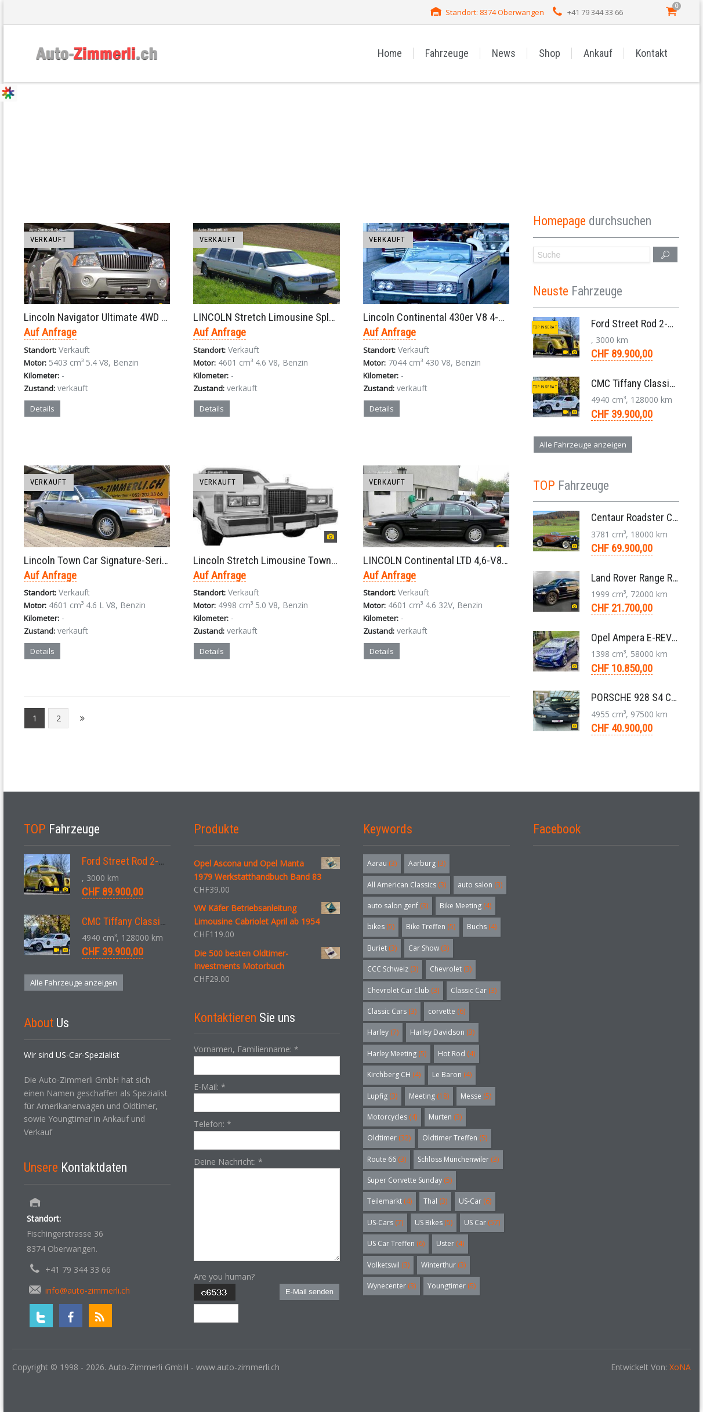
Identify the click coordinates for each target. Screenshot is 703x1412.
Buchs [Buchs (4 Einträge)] (482, 926)
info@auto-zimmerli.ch (87, 1290)
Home (390, 53)
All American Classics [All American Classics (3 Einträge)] (406, 885)
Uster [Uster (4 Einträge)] (450, 1243)
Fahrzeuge (447, 53)
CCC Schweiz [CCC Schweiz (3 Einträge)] (392, 969)
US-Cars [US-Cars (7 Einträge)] (385, 1222)
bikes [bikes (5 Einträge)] (380, 926)
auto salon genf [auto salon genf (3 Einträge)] (397, 906)
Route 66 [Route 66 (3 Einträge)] (386, 1159)
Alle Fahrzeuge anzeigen (582, 444)
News (504, 53)
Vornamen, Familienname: (246, 1049)
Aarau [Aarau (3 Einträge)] (382, 863)
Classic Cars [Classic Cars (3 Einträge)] (391, 1011)
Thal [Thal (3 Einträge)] (435, 1201)
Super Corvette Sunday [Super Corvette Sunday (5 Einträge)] (409, 1180)
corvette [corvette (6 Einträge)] (446, 1011)
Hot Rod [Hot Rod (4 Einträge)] (456, 1054)
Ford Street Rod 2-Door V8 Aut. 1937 (158, 861)
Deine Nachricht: (228, 1161)
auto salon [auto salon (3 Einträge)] (480, 885)
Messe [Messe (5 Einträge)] (476, 1096)
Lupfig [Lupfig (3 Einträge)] (382, 1096)
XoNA (680, 1367)
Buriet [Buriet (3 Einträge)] (382, 948)
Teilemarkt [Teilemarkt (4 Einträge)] (389, 1201)
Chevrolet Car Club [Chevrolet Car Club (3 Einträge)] (403, 990)
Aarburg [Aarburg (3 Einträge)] (426, 863)
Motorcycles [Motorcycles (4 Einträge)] (392, 1117)
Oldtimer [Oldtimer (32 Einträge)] (389, 1138)
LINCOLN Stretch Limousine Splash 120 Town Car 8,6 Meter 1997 (332, 317)
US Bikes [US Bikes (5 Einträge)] (433, 1222)
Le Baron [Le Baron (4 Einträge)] (452, 1074)
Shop (549, 53)
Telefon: (212, 1123)
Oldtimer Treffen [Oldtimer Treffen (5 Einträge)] (454, 1138)
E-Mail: (210, 1086)
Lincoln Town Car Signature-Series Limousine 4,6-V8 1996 (148, 560)
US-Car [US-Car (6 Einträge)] (475, 1201)
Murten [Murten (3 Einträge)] (445, 1117)
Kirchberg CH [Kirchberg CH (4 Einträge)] (394, 1074)
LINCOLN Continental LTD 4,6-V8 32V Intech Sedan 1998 (483, 560)
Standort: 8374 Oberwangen (494, 12)
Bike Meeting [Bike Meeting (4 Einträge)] (465, 906)
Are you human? (224, 1276)
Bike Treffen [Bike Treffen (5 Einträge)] (430, 926)
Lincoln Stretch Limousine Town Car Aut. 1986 (292, 560)
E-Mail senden (309, 1291)
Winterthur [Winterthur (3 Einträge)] (443, 1265)
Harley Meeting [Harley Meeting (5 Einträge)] (396, 1054)
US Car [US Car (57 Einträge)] (482, 1222)
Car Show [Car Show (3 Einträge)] (428, 948)
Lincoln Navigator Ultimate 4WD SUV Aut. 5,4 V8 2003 (137, 317)
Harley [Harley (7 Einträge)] (382, 1032)
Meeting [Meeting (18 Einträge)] (429, 1096)
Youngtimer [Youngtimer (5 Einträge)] (451, 1286)
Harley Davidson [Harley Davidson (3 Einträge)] (442, 1032)
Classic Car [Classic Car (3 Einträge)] (474, 990)
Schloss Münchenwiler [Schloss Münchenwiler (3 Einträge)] (458, 1159)
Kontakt (652, 53)
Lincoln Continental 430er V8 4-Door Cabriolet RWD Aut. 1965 (494, 317)
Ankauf (598, 53)
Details (42, 408)
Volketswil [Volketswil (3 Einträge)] (388, 1265)
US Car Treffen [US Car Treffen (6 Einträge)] (396, 1243)
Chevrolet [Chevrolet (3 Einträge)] (451, 969)
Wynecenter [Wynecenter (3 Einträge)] (391, 1286)
